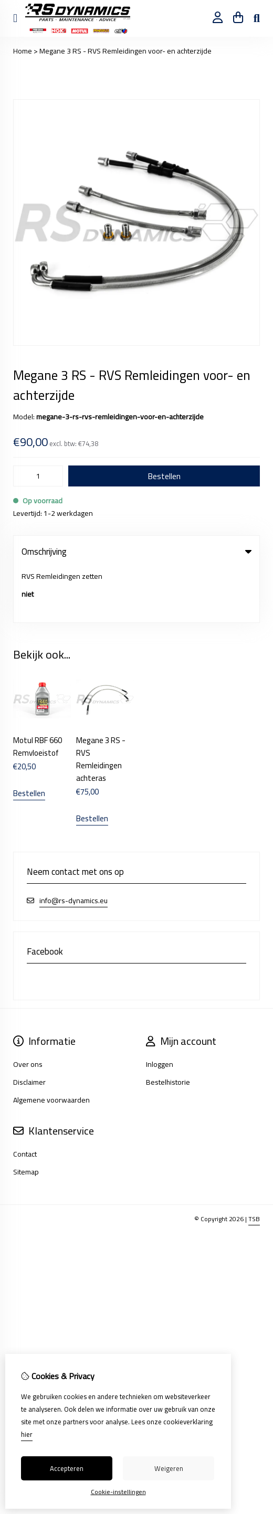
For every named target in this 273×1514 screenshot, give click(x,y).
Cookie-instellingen (118, 1492)
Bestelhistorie (168, 1027)
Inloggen (159, 1009)
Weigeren (168, 1468)
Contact (25, 1099)
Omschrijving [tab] (136, 551)
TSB (254, 1164)
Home (22, 51)
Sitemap (26, 1117)
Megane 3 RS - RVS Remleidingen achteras (100, 703)
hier (27, 1434)
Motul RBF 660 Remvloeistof (37, 691)
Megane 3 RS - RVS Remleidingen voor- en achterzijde (125, 51)
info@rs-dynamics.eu (73, 845)
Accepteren (66, 1468)
